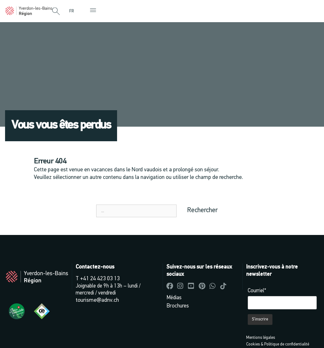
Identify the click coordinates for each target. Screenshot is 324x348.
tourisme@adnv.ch (97, 300)
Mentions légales (260, 338)
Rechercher (202, 210)
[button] (56, 12)
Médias (174, 298)
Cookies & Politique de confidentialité (277, 344)
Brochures (177, 306)
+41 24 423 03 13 (100, 279)
